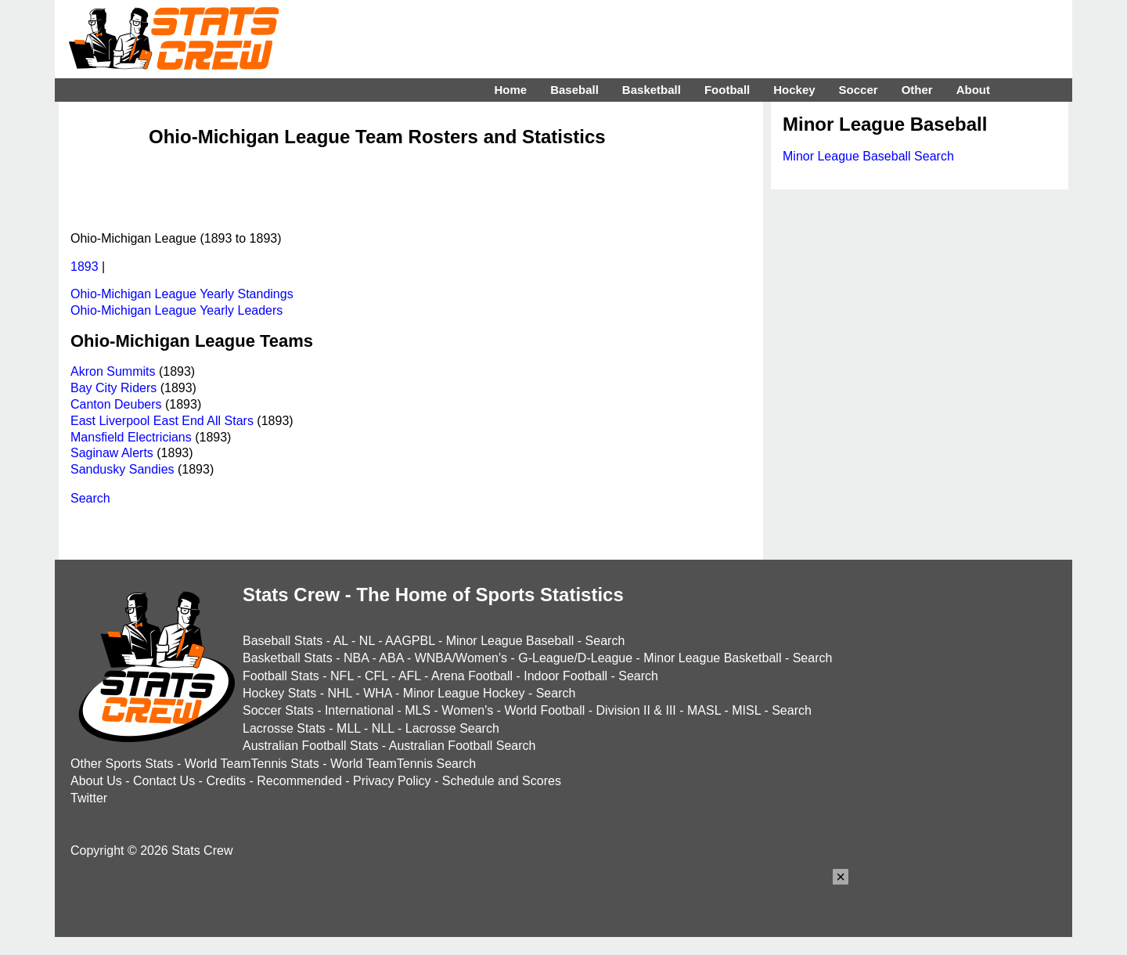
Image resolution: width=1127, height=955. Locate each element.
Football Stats (281, 676)
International (359, 710)
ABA (391, 658)
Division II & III (636, 710)
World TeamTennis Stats (252, 763)
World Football (544, 710)
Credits (226, 780)
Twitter (88, 798)
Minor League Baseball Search (868, 156)
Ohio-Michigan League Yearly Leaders (176, 310)
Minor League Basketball (712, 658)
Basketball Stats (288, 658)
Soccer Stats (278, 710)
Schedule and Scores (501, 780)
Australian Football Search (462, 745)
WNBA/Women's (461, 658)
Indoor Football (565, 676)
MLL (349, 728)
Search (90, 498)
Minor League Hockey (464, 693)
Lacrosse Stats (284, 728)
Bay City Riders (113, 388)
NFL (342, 676)
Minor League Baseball (510, 640)
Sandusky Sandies (122, 469)
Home (510, 89)
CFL (376, 676)
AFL (409, 676)
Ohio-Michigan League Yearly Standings (181, 294)
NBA (356, 658)
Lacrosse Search (452, 728)
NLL (383, 728)
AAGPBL (409, 640)
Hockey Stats (279, 693)
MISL (746, 710)
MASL (704, 710)
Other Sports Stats (122, 763)
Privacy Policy (392, 780)
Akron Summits (112, 371)
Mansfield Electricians (131, 437)
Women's (467, 710)
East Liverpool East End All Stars (162, 420)
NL (367, 640)
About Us (96, 780)
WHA (377, 693)
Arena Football (472, 676)
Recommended (299, 780)
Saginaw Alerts (111, 452)
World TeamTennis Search (403, 763)
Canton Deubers (116, 404)
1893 (84, 266)
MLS (417, 710)
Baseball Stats (282, 640)
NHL (339, 693)
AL (340, 640)
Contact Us (164, 780)
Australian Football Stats (310, 745)
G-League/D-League (575, 658)
